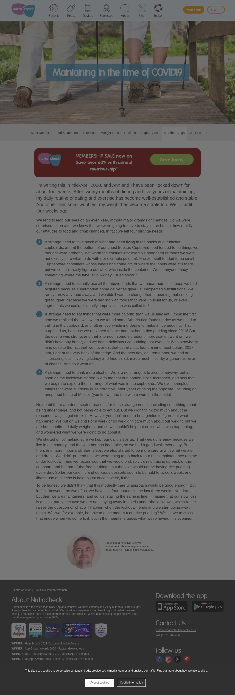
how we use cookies (194, 670)
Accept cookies (99, 682)
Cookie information (131, 682)
